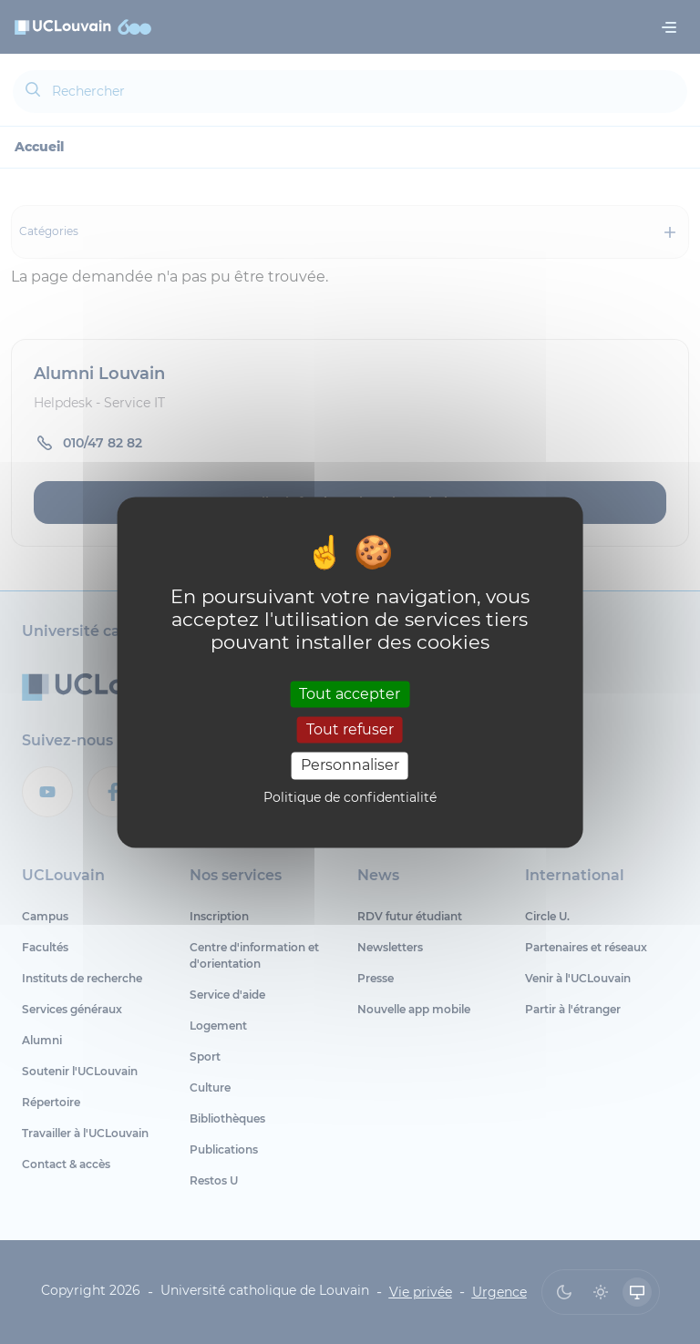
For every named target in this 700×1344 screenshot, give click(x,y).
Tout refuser (350, 730)
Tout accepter (349, 694)
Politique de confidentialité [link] (350, 797)
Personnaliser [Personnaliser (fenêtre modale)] (350, 766)
